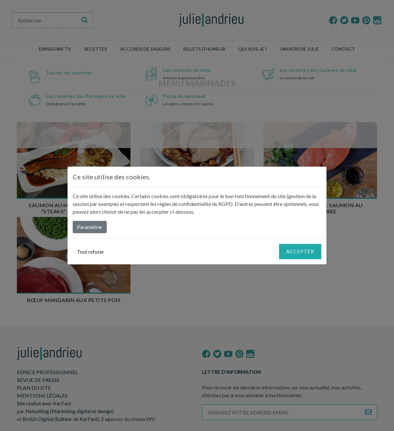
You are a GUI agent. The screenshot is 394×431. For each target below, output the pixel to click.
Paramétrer (90, 227)
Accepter (300, 251)
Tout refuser (90, 251)
